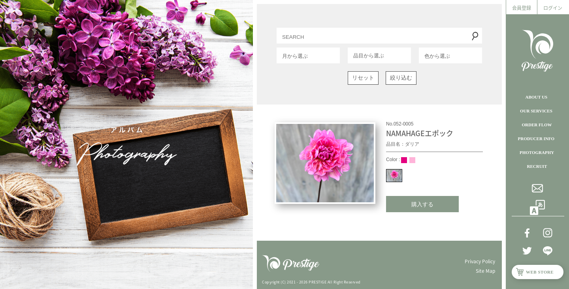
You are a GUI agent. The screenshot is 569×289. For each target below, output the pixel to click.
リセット (363, 77)
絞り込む (401, 77)
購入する (422, 204)
